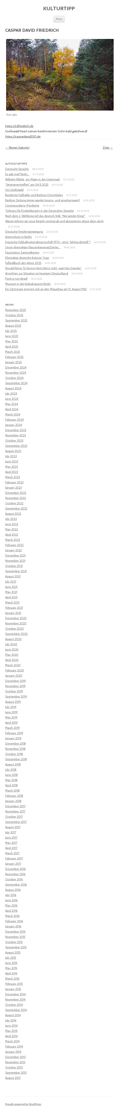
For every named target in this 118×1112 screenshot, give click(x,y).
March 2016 (12, 916)
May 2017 (11, 843)
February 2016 (14, 921)
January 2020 (13, 675)
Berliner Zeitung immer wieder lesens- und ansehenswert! (42, 200)
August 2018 (13, 764)
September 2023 (16, 445)
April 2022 (11, 534)
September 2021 (16, 571)
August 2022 (13, 513)
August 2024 (13, 388)
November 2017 (15, 811)
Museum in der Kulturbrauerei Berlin (28, 284)
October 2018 (14, 754)
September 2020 (16, 634)
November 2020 (15, 623)
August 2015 (13, 952)
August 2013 (13, 1078)
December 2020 (16, 618)
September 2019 (16, 696)
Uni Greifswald (14, 190)
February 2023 (14, 482)
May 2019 (11, 717)
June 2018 (11, 775)
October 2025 (14, 315)
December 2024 (15, 367)
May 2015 (11, 968)
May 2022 (11, 529)
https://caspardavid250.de (23, 136)
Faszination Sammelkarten (22, 252)
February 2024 (14, 419)
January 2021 (13, 613)
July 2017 (10, 832)
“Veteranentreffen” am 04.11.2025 (26, 184)
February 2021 (14, 607)
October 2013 (14, 1067)
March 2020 (13, 665)
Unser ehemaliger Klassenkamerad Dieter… (32, 247)
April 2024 (11, 409)
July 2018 (10, 769)
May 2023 (11, 466)
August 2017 (13, 827)
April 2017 (11, 848)
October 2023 (14, 440)
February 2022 (14, 545)
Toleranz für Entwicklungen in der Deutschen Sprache (39, 210)
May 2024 (11, 404)
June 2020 (12, 649)
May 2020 (11, 654)
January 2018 (13, 801)
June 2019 (11, 712)
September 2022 (16, 508)
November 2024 (15, 372)
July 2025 (11, 331)
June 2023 (11, 461)
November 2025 (15, 310)
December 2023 (15, 430)
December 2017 (15, 806)
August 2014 (13, 1015)
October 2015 (14, 942)
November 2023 (15, 435)
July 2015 (10, 957)
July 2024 (11, 393)
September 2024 (16, 383)
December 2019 (15, 681)
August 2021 (13, 576)
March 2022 (12, 540)
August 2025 (13, 325)
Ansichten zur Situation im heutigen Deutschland (36, 273)
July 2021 (10, 581)
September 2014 (16, 1010)
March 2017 (12, 853)
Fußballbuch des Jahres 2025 (23, 263)
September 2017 (16, 822)
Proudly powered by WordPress (23, 1104)
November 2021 (15, 560)
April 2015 (11, 973)
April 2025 (11, 346)
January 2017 (13, 863)
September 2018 (16, 759)
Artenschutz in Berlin (18, 237)
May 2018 (11, 780)
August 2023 (13, 451)
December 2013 (15, 1057)
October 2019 (14, 691)
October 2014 (14, 1004)
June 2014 (11, 1025)
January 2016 (13, 926)
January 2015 (13, 989)
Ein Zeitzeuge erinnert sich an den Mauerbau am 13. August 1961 (46, 289)
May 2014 (11, 1031)
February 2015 (14, 984)
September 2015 (16, 947)
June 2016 (11, 900)
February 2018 (14, 795)
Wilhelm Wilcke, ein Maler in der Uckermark (32, 179)
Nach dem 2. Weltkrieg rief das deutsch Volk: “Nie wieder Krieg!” (45, 216)
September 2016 (16, 884)
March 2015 (12, 978)
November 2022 (15, 498)
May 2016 (11, 905)
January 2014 (13, 1051)
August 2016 (13, 890)
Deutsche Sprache (17, 169)
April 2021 (11, 597)
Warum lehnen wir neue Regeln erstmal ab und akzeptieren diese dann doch (54, 221)
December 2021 (15, 555)
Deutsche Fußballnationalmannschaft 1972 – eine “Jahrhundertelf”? (48, 242)
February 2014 (14, 1046)
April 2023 (11, 472)
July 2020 (11, 644)
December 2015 (15, 931)
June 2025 (11, 336)
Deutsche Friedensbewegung (24, 231)
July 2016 (10, 895)
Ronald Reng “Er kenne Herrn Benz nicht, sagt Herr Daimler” (43, 268)
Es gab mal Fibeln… (17, 174)
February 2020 (14, 670)
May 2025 (11, 341)
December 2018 (15, 743)
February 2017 (14, 858)
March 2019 (12, 728)
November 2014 (15, 999)
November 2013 (15, 1062)
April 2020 (12, 660)
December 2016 (15, 869)
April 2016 (11, 910)
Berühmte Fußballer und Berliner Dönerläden (34, 195)
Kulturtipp (59, 8)
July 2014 (10, 1020)
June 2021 (11, 587)
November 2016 (15, 874)
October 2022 (14, 503)
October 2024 (14, 378)
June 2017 (11, 837)
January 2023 (13, 487)
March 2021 (12, 602)
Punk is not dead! (16, 278)
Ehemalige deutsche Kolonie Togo (27, 257)
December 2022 (15, 493)
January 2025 (13, 362)
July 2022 (11, 519)
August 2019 (13, 701)
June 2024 (11, 398)
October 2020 (14, 628)
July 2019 (10, 707)
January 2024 (13, 425)
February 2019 (14, 733)
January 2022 (13, 550)
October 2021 (14, 566)
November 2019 (15, 686)
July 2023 (11, 456)
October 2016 (14, 879)
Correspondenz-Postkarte (22, 205)
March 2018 (12, 790)
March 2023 (12, 477)
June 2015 (11, 963)
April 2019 (11, 722)
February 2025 (14, 357)
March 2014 (12, 1041)
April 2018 (11, 785)
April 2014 (11, 1036)
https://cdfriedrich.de (19, 126)
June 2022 (11, 524)
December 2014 (15, 994)
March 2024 (12, 414)
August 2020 (13, 639)
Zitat (108, 148)
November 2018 (15, 748)
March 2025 (12, 351)
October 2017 (14, 816)
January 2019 (13, 738)
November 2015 (15, 937)
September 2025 (16, 320)
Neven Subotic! (17, 148)
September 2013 (16, 1072)
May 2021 (11, 592)
